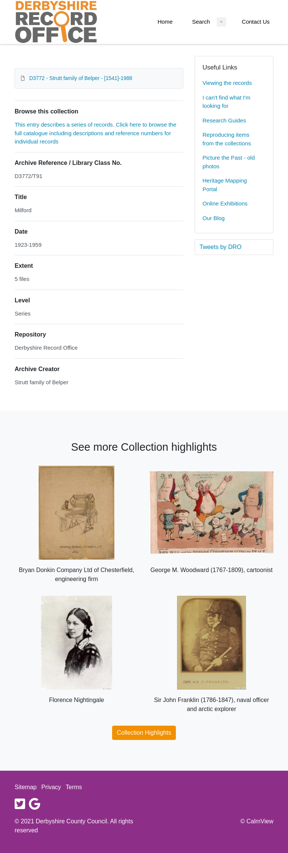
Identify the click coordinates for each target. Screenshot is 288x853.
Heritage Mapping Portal (224, 184)
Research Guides (224, 120)
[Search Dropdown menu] (221, 22)
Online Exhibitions (225, 203)
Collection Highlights (144, 732)
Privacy (51, 787)
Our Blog (213, 218)
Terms (74, 787)
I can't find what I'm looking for (226, 101)
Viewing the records (227, 83)
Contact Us (256, 21)
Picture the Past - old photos (228, 161)
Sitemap (26, 787)
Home (165, 21)
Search (201, 21)
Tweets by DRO (221, 247)
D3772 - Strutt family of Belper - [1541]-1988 (80, 78)
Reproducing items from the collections (226, 138)
